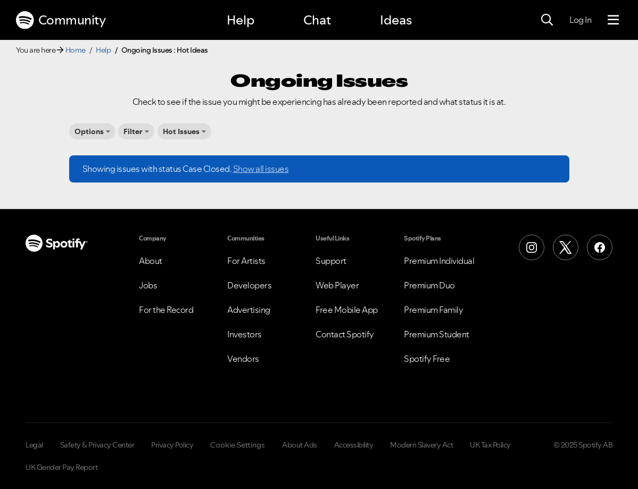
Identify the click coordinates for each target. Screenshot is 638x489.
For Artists (246, 261)
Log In (580, 20)
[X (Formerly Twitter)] (565, 247)
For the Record (166, 310)
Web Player (337, 285)
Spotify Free (427, 358)
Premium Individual (439, 261)
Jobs (148, 285)
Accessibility (354, 445)
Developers (249, 285)
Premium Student (436, 334)
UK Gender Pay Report (61, 467)
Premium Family (433, 310)
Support (331, 261)
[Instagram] (531, 247)
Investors (244, 334)
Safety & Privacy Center (97, 445)
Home (75, 50)
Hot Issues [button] (181, 131)
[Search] (547, 20)
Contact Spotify (345, 334)
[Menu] (613, 20)
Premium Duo (429, 285)
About (150, 261)
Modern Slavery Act (421, 445)
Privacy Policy (172, 445)
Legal (34, 445)
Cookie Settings (237, 445)
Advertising (248, 310)
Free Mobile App (347, 310)
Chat (317, 20)
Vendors (243, 358)
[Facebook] (599, 247)
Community (60, 20)
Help (240, 20)
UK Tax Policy (490, 445)
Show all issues (261, 169)
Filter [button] (133, 131)
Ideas (396, 20)
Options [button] (89, 131)
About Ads (299, 445)
